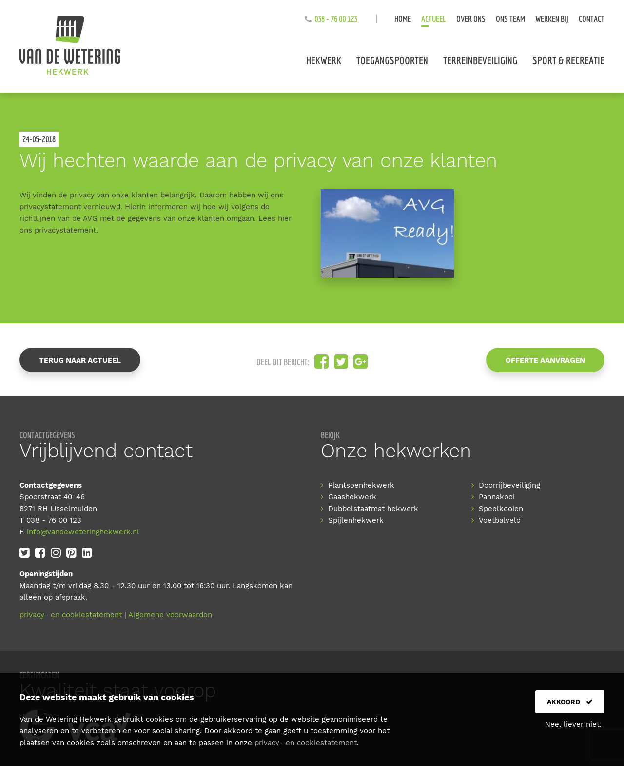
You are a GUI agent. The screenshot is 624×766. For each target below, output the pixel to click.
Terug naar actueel (80, 360)
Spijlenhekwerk (356, 520)
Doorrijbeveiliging (509, 485)
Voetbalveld (500, 520)
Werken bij (551, 19)
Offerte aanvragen (545, 360)
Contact (591, 19)
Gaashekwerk (352, 496)
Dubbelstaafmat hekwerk (373, 508)
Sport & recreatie (568, 60)
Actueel (433, 19)
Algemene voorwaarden (170, 614)
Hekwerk (323, 60)
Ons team (510, 19)
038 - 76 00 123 (335, 19)
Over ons (471, 19)
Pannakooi (497, 496)
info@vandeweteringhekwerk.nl (83, 532)
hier (285, 218)
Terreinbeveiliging (480, 60)
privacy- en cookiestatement (71, 614)
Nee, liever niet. (573, 724)
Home (402, 19)
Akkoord (570, 702)
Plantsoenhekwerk (361, 485)
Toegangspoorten (392, 60)
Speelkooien (501, 508)
